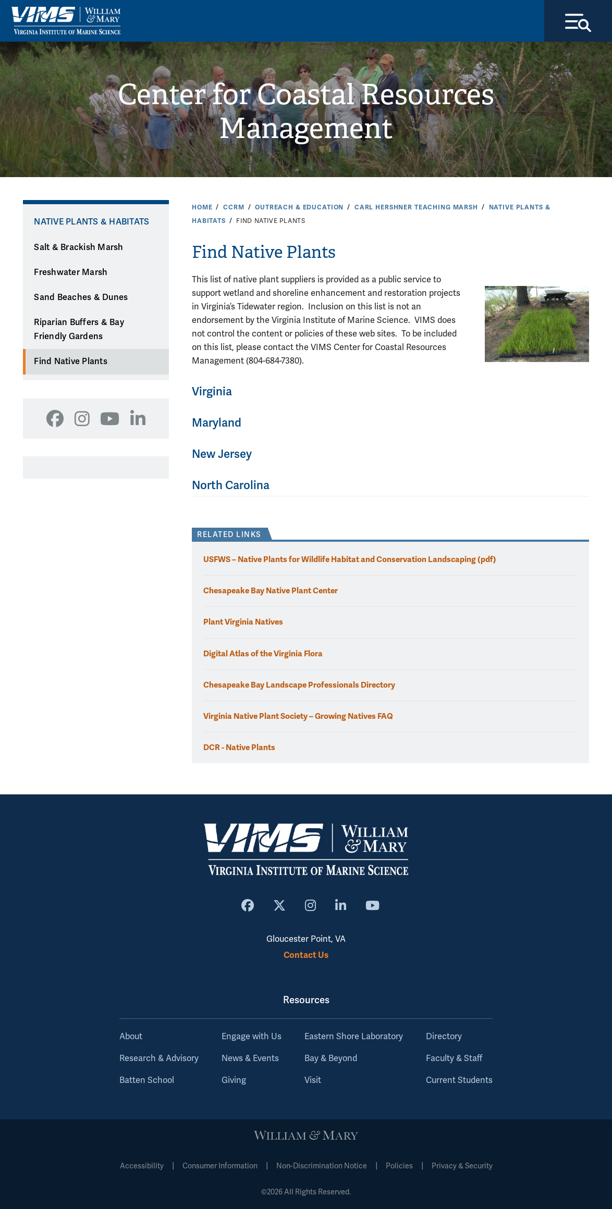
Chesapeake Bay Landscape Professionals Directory (299, 685)
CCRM (233, 207)
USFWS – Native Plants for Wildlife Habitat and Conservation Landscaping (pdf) (349, 560)
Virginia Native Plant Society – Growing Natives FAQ (298, 716)
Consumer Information (220, 1166)
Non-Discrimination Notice (321, 1166)
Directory (444, 1036)
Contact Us (306, 955)
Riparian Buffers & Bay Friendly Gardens (79, 330)
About (130, 1036)
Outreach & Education (299, 207)
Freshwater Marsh (70, 272)
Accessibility (142, 1166)
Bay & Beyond (330, 1058)
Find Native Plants (70, 362)
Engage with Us (251, 1036)
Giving (234, 1080)
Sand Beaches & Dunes (81, 298)
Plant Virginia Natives (243, 622)
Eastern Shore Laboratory (353, 1036)
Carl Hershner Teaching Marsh (416, 207)
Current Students (459, 1080)
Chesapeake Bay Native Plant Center (270, 591)
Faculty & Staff (454, 1058)
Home (202, 207)
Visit (312, 1080)
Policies (399, 1166)
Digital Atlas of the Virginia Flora (263, 653)
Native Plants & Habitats (91, 222)
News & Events (250, 1058)
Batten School (146, 1080)
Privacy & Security (462, 1166)
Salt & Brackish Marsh (78, 247)
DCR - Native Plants (239, 747)
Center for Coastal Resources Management (306, 112)
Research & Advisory (159, 1058)
